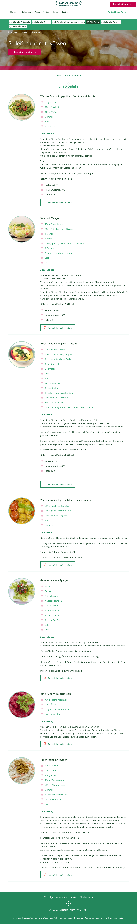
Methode (13, 12)
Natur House (68, 4)
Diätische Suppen (41, 22)
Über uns (17, 917)
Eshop (55, 12)
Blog (47, 12)
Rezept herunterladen (58, 202)
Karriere (38, 917)
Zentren (65, 12)
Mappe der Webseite (52, 917)
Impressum (68, 917)
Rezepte (38, 12)
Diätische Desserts (110, 22)
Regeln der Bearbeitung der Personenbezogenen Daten (99, 917)
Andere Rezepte (17, 26)
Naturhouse (12, 32)
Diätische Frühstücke (19, 22)
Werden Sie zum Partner (117, 12)
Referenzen (26, 12)
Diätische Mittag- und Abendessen (68, 22)
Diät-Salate (93, 22)
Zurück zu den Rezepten (68, 75)
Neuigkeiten (27, 917)
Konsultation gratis (123, 4)
